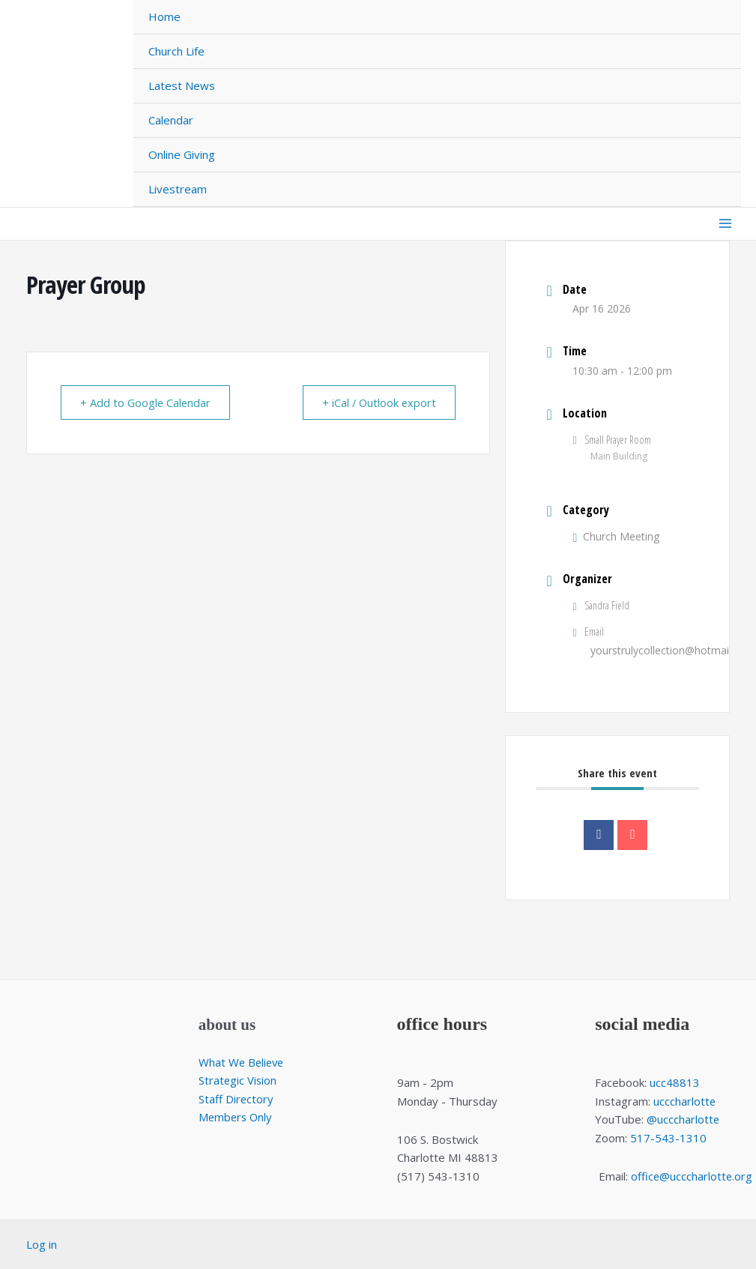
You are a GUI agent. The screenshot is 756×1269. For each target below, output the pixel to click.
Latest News (181, 85)
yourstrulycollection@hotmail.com (672, 650)
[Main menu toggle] (726, 224)
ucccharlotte (684, 1101)
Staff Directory (236, 1098)
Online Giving (181, 154)
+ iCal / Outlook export (376, 402)
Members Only (237, 1117)
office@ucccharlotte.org (691, 1176)
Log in (41, 1244)
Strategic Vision (238, 1080)
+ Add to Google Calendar (148, 402)
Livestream (177, 188)
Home (164, 16)
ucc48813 (675, 1082)
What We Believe (243, 1062)
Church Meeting (615, 536)
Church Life (176, 50)
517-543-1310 (668, 1137)
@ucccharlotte (683, 1119)
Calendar (170, 119)
